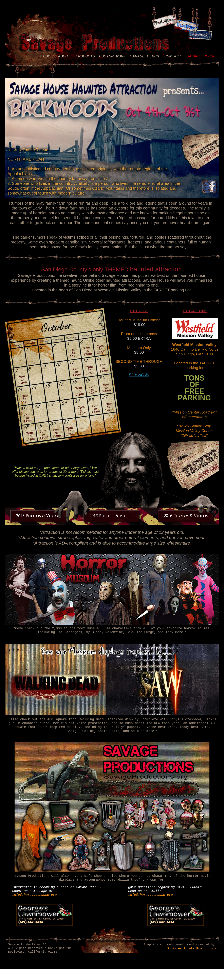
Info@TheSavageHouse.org (34, 895)
